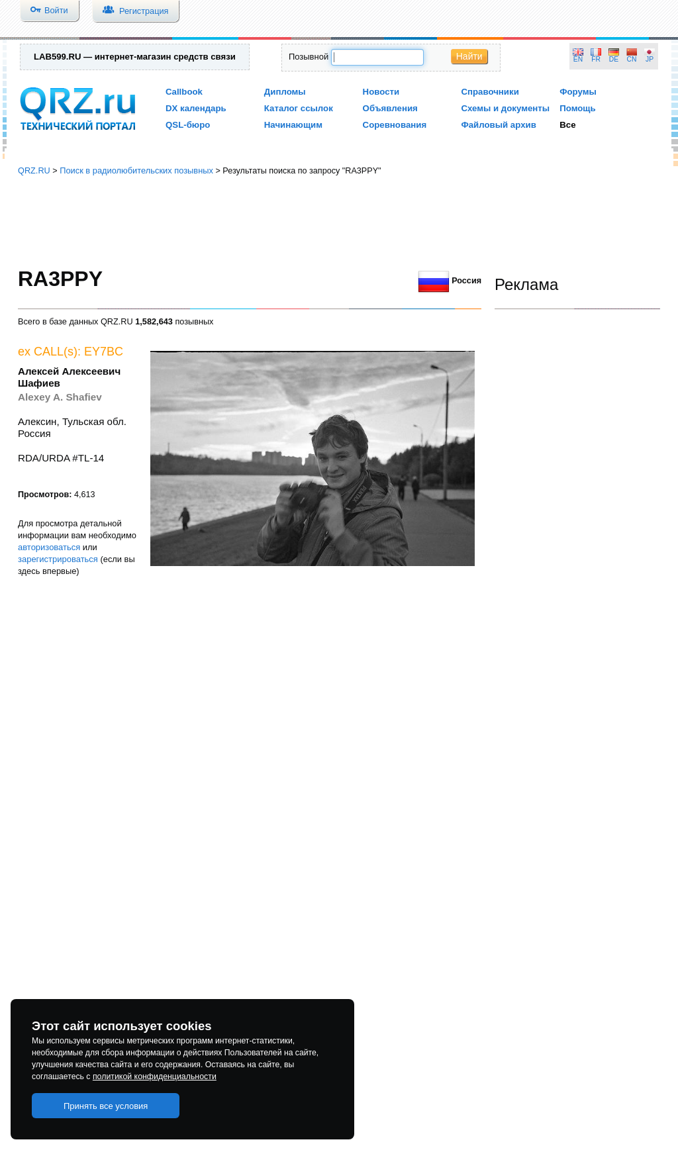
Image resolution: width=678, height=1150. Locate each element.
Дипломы (285, 92)
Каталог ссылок (298, 108)
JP (650, 59)
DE (613, 59)
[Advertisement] (339, 222)
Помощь (577, 108)
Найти (469, 56)
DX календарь (196, 108)
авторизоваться (49, 547)
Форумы (578, 92)
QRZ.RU (34, 170)
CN (632, 59)
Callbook (184, 92)
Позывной (308, 57)
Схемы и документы (505, 108)
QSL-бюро (188, 125)
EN (578, 59)
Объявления (390, 108)
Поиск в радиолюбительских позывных (136, 170)
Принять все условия (106, 1106)
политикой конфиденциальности (155, 1076)
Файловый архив (498, 125)
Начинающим (293, 125)
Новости (381, 92)
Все (567, 125)
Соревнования (395, 125)
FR (596, 59)
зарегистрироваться (58, 559)
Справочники (489, 92)
